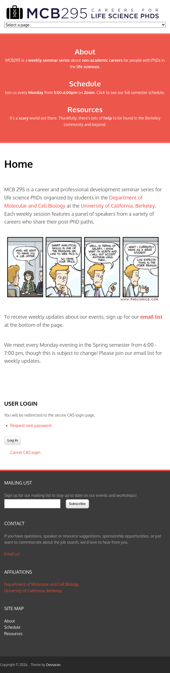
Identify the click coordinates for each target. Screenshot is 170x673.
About (9, 621)
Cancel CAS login (25, 452)
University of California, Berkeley (118, 206)
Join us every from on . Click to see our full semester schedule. (85, 92)
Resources (13, 633)
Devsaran (53, 665)
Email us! (12, 554)
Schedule (12, 627)
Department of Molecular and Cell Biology (41, 584)
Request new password (31, 425)
